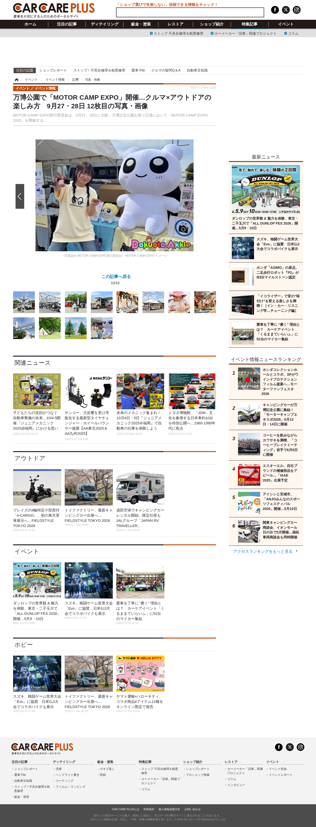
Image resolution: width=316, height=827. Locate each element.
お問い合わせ (192, 809)
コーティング (65, 780)
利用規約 (148, 809)
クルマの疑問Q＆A (165, 70)
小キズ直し (107, 769)
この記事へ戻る (116, 280)
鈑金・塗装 (141, 24)
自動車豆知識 (197, 70)
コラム (293, 33)
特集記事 (249, 24)
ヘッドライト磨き (67, 775)
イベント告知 (278, 769)
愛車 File (138, 70)
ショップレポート (53, 70)
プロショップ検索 (198, 775)
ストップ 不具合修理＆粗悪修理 (178, 33)
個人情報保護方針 (169, 809)
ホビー (24, 644)
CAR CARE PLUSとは (125, 809)
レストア (175, 24)
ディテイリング (104, 24)
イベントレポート (281, 775)
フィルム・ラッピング (70, 786)
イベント (286, 24)
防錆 (103, 775)
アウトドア (30, 458)
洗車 (59, 769)
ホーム (30, 24)
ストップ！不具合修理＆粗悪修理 (99, 70)
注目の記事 (67, 24)
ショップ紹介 (212, 24)
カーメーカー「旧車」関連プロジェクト (246, 33)
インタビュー (236, 785)
